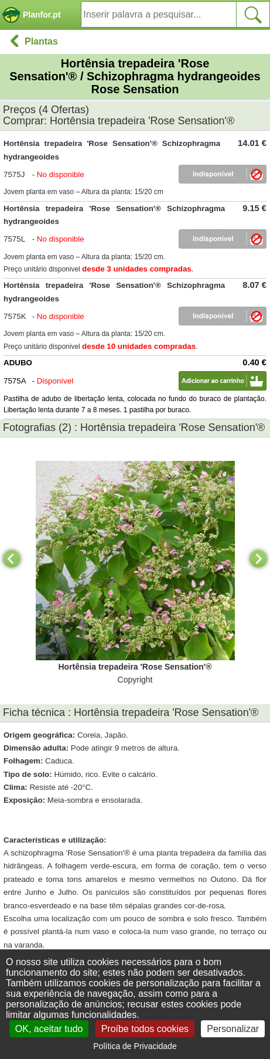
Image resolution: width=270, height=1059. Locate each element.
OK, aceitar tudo (49, 1029)
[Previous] (11, 559)
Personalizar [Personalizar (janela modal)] (233, 1029)
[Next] (258, 559)
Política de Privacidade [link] (134, 1046)
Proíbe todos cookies (145, 1029)
